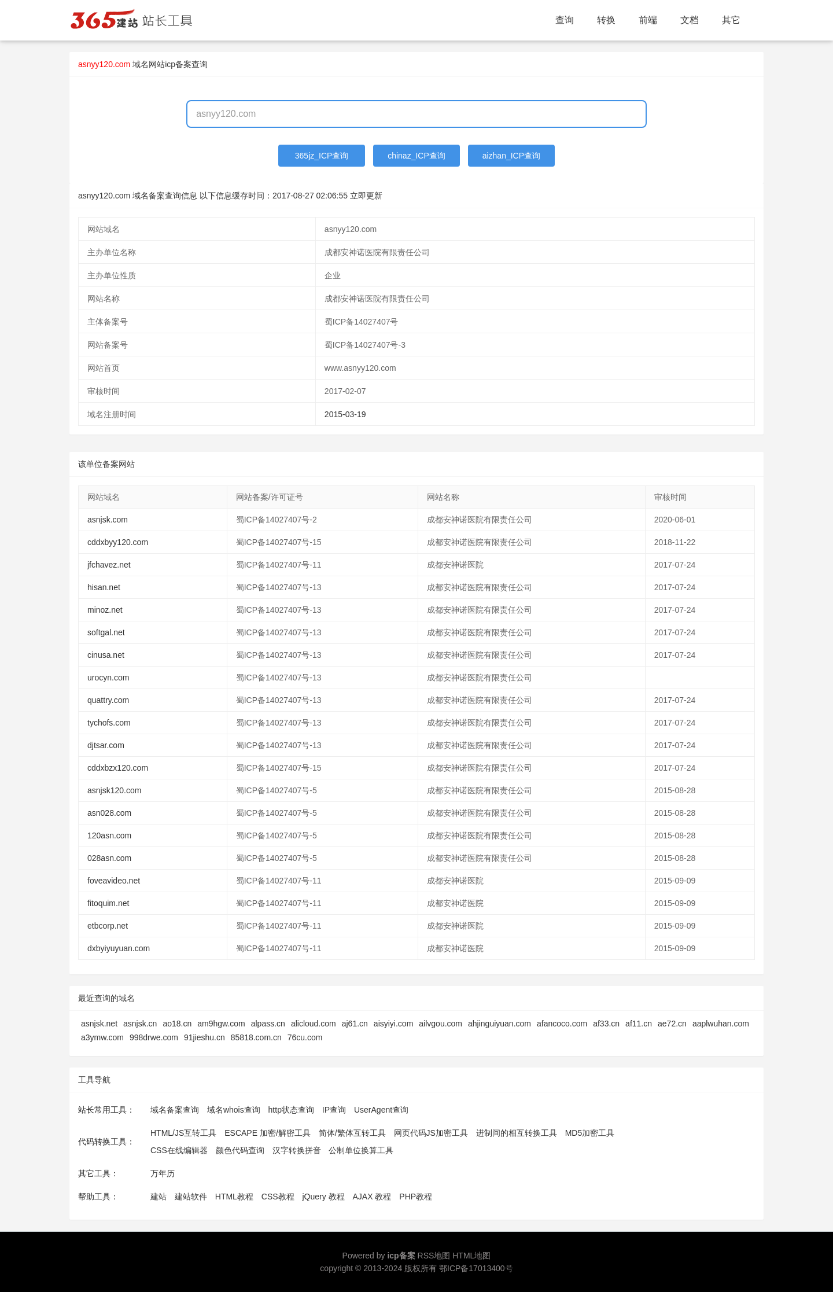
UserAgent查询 (381, 1109)
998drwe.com (154, 1037)
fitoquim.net (108, 903)
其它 (731, 20)
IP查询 (334, 1109)
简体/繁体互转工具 (352, 1133)
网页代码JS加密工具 (431, 1133)
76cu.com (305, 1037)
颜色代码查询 (240, 1150)
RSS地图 (434, 1255)
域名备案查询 (174, 1109)
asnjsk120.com (114, 790)
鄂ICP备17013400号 (476, 1268)
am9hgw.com (221, 1023)
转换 (606, 20)
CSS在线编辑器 (179, 1150)
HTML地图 (471, 1255)
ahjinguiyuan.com (499, 1023)
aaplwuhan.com (720, 1023)
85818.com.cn (256, 1037)
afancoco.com (562, 1023)
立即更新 (366, 195)
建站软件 (191, 1196)
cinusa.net (105, 655)
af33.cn (606, 1023)
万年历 (162, 1173)
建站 (158, 1196)
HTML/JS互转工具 (183, 1133)
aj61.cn (355, 1023)
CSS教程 (277, 1196)
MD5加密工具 (590, 1133)
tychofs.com (109, 722)
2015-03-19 (345, 414)
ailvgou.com (440, 1023)
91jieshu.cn (204, 1037)
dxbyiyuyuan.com (118, 948)
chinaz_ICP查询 (416, 155)
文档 (689, 20)
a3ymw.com (102, 1037)
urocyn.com (108, 677)
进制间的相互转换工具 (516, 1133)
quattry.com (108, 700)
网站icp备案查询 (178, 64)
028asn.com (109, 858)
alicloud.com (313, 1023)
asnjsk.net (99, 1023)
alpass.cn (268, 1023)
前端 (648, 20)
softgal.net (106, 632)
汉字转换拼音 (296, 1150)
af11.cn (638, 1023)
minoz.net (105, 609)
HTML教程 (234, 1196)
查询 (564, 20)
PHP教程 (415, 1196)
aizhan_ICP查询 (511, 155)
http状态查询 (291, 1109)
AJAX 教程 (372, 1196)
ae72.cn (672, 1023)
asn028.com (109, 813)
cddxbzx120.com (117, 767)
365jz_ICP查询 (322, 155)
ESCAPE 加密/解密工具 (267, 1133)
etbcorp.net (107, 925)
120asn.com (109, 835)
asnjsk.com (107, 519)
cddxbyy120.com (117, 542)
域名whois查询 (233, 1109)
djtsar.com (105, 745)
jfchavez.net (109, 564)
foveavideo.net (113, 880)
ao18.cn (177, 1023)
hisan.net (103, 587)
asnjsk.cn (140, 1023)
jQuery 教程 (323, 1196)
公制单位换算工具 (361, 1150)
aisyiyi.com (393, 1023)
